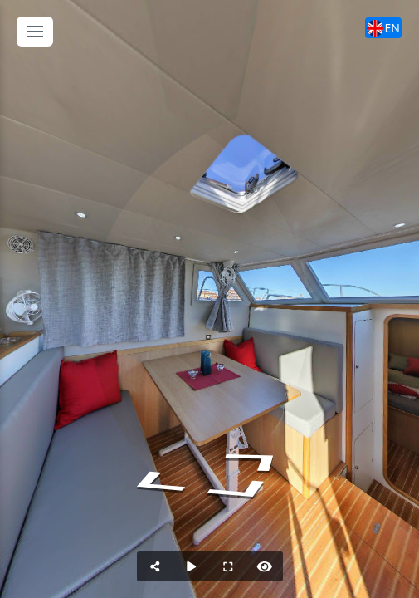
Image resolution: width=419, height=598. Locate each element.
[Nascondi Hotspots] (264, 566)
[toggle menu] (35, 32)
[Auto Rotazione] (191, 566)
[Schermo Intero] (228, 566)
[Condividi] (155, 566)
